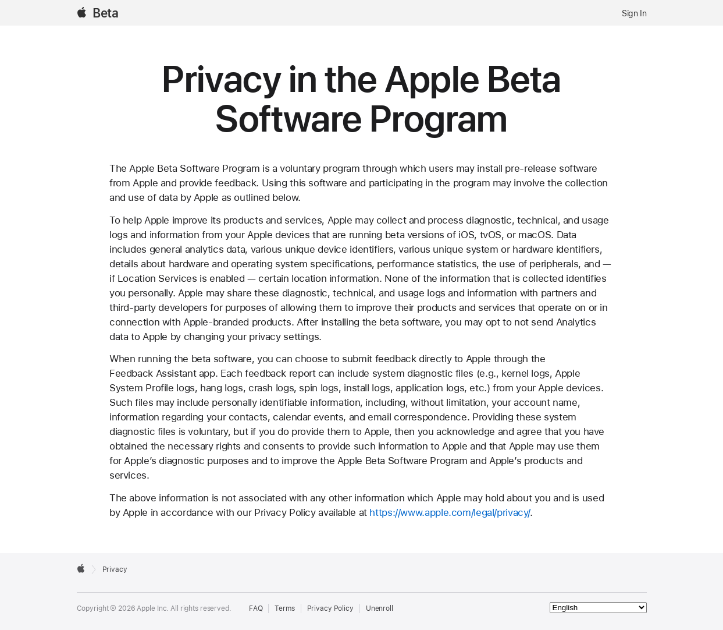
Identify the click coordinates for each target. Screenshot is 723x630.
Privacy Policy (330, 608)
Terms (284, 608)
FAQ (256, 608)
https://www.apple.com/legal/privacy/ (449, 512)
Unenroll (379, 608)
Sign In (634, 13)
